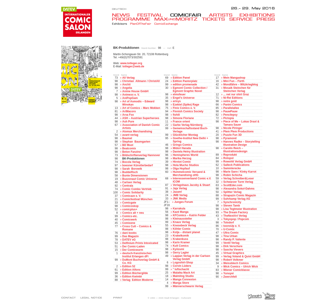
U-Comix (228, 229)
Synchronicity (232, 202)
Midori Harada (182, 148)
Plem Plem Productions (238, 131)
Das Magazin (130, 236)
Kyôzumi (178, 249)
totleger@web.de (133, 66)
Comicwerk (129, 219)
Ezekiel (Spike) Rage (186, 104)
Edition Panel (181, 77)
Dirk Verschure (232, 246)
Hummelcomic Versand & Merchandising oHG (189, 173)
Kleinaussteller (182, 218)
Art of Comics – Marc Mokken (141, 108)
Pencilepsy (230, 114)
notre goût (230, 101)
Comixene (128, 223)
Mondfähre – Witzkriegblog (240, 84)
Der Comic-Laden (133, 246)
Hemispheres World (185, 155)
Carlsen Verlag (131, 182)
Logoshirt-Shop (183, 262)
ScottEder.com (232, 185)
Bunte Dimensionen (135, 175)
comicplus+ (129, 209)
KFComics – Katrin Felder (189, 215)
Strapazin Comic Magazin (239, 195)
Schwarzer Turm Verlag (238, 181)
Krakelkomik (181, 235)
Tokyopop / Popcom (236, 219)
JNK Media (180, 198)
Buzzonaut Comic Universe (139, 178)
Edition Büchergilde (135, 273)
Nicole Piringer (232, 128)
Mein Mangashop (234, 77)
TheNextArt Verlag (235, 215)
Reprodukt (230, 154)
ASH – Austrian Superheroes (140, 118)
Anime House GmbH (135, 91)
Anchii (126, 84)
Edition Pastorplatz (185, 81)
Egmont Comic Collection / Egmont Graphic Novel (190, 89)
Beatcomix (129, 148)
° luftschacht (181, 269)
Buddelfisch (130, 172)
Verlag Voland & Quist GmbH (241, 256)
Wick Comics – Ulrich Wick (240, 266)
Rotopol (228, 158)
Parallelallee (231, 108)
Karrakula (179, 208)
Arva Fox (128, 114)
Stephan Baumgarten (136, 141)
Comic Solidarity (133, 192)
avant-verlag (130, 134)
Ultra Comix (230, 232)
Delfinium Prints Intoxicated (140, 243)
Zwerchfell (230, 276)
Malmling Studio (183, 276)
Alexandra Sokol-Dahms (238, 188)
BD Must (127, 145)
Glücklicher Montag (185, 134)
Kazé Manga (180, 211)
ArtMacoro (129, 111)
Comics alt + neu (133, 212)
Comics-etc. (130, 216)
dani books (129, 232)
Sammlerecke (232, 168)
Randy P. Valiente (234, 239)
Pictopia (228, 118)
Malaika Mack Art (184, 272)
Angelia (127, 87)
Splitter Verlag (232, 192)
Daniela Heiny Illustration (189, 151)
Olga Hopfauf (181, 168)
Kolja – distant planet (186, 232)
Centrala (127, 185)
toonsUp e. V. (231, 225)
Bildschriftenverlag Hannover (141, 155)
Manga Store (181, 282)
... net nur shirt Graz (236, 94)
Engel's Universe (184, 97)
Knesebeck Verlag (184, 225)
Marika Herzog (182, 158)
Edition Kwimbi (132, 276)
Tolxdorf (228, 222)
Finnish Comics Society (188, 111)
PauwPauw (230, 111)
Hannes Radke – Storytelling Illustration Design (241, 143)
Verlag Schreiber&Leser (238, 178)
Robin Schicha (232, 175)
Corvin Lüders (182, 265)
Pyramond (230, 138)
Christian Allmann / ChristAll (141, 81)
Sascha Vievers (233, 249)
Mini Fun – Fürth (233, 81)
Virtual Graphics (233, 253)
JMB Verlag (180, 195)
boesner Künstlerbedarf (137, 165)
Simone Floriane (183, 118)
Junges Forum (183, 202)
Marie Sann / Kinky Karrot (239, 171)
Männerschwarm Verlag (188, 286)
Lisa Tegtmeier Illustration (240, 209)
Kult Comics (181, 245)
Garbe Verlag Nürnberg (187, 125)
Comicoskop (130, 206)
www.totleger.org (131, 63)
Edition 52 (128, 266)
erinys (177, 101)
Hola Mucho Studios (186, 165)
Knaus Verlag (181, 222)
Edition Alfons (131, 269)
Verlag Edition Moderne (137, 279)
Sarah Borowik (132, 168)
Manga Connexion (184, 279)
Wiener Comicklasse (236, 270)
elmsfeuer (179, 94)
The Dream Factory (235, 212)
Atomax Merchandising (137, 131)
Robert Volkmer (233, 259)
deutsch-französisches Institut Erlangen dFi (137, 255)
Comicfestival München (137, 199)
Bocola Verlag (131, 162)
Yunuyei (228, 273)
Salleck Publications (236, 164)
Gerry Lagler (181, 252)
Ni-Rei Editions (232, 97)
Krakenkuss (180, 239)
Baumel (127, 138)
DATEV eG (129, 239)
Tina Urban (230, 236)
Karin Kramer (181, 242)
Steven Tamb (231, 205)
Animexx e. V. (131, 94)
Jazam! (177, 191)
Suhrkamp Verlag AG (236, 198)
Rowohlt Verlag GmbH (237, 161)
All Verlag (128, 77)
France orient (181, 121)
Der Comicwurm (132, 249)
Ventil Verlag (231, 242)
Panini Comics (232, 104)
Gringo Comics (182, 144)
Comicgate (129, 202)
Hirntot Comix (182, 161)
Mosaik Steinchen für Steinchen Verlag (237, 89)
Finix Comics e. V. (184, 108)
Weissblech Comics (236, 263)
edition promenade (185, 84)
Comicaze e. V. (131, 195)
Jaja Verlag (180, 188)
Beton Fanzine (131, 151)
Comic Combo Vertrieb (136, 189)
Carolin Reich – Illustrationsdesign (235, 150)
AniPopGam (130, 98)
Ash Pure (128, 121)
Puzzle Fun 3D (232, 134)
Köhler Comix (181, 228)
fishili (176, 114)
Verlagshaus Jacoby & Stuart (191, 185)
